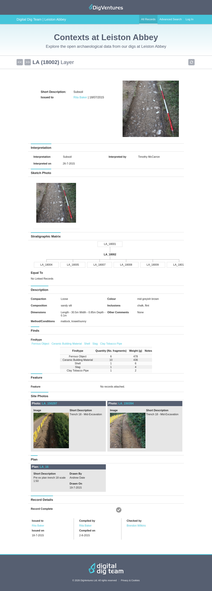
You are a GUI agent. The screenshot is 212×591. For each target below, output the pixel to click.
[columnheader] (76, 351)
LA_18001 (110, 244)
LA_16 (44, 466)
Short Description (81, 410)
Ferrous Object (40, 343)
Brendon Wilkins (136, 525)
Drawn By (76, 473)
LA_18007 (99, 264)
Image (37, 410)
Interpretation (42, 156)
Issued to (37, 520)
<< (20, 62)
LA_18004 (46, 264)
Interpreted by (117, 156)
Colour (111, 298)
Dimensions (38, 312)
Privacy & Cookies (130, 580)
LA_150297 (49, 403)
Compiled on (87, 530)
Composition (39, 305)
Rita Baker (80, 97)
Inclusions (113, 305)
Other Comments (118, 312)
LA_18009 (153, 264)
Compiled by (87, 520)
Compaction (38, 298)
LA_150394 (126, 403)
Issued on (38, 530)
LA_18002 (110, 254)
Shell (87, 343)
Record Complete (42, 508)
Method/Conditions (43, 321)
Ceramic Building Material (67, 343)
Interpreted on (42, 163)
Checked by (134, 520)
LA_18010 (179, 264)
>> (28, 62)
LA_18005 (73, 264)
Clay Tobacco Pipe (111, 343)
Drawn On (76, 483)
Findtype (36, 339)
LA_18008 (126, 264)
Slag (95, 343)
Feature (35, 386)
